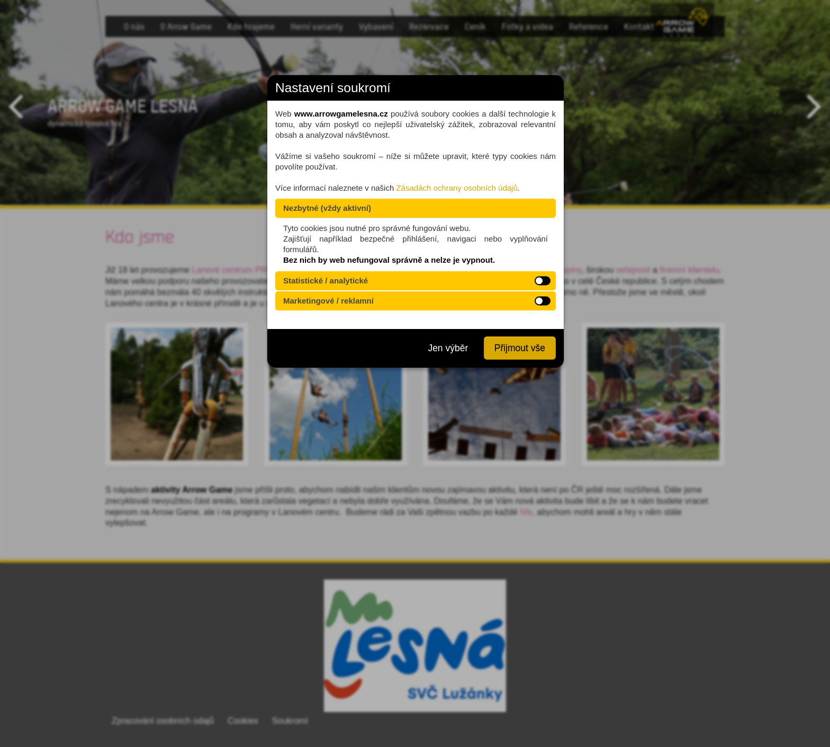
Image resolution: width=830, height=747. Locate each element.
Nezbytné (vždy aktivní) (327, 207)
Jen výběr (448, 348)
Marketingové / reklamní (328, 300)
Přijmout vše (519, 348)
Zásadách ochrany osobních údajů (456, 187)
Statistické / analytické (325, 280)
